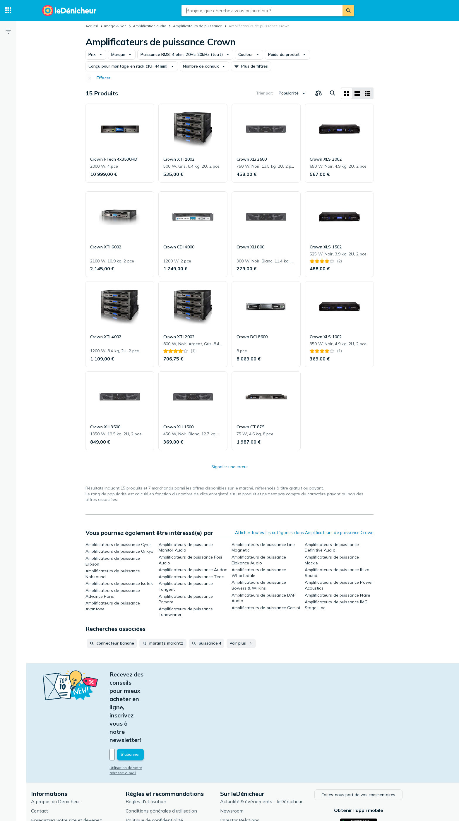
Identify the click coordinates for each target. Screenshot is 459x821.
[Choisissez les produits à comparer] (318, 93)
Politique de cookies (159, 763)
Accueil (91, 26)
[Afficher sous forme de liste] (357, 93)
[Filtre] (8, 31)
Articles (241, 763)
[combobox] (261, 10)
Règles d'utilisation (158, 735)
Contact (52, 745)
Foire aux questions (64, 780)
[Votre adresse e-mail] (162, 689)
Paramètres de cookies (162, 773)
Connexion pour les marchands (77, 770)
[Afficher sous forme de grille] (346, 93)
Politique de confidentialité (167, 754)
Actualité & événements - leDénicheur (274, 735)
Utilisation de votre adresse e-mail (152, 702)
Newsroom (244, 745)
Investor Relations (252, 754)
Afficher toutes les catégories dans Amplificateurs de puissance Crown (304, 532)
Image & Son (115, 26)
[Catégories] (8, 10)
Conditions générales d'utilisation (174, 745)
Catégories (244, 773)
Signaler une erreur (229, 466)
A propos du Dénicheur (68, 735)
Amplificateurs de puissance (197, 26)
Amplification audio (149, 26)
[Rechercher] (348, 10)
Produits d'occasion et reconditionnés (273, 782)
